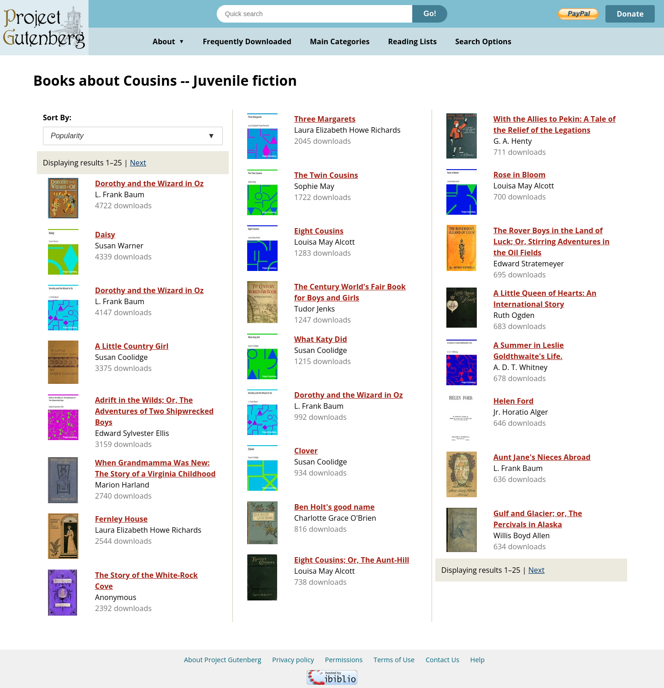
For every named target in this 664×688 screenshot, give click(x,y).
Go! (429, 14)
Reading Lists (412, 41)
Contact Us (442, 659)
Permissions (344, 659)
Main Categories (340, 41)
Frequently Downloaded (247, 41)
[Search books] (314, 14)
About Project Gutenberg (222, 659)
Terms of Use (394, 659)
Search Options (483, 41)
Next (138, 163)
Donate (630, 14)
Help (477, 659)
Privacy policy (293, 659)
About (168, 41)
